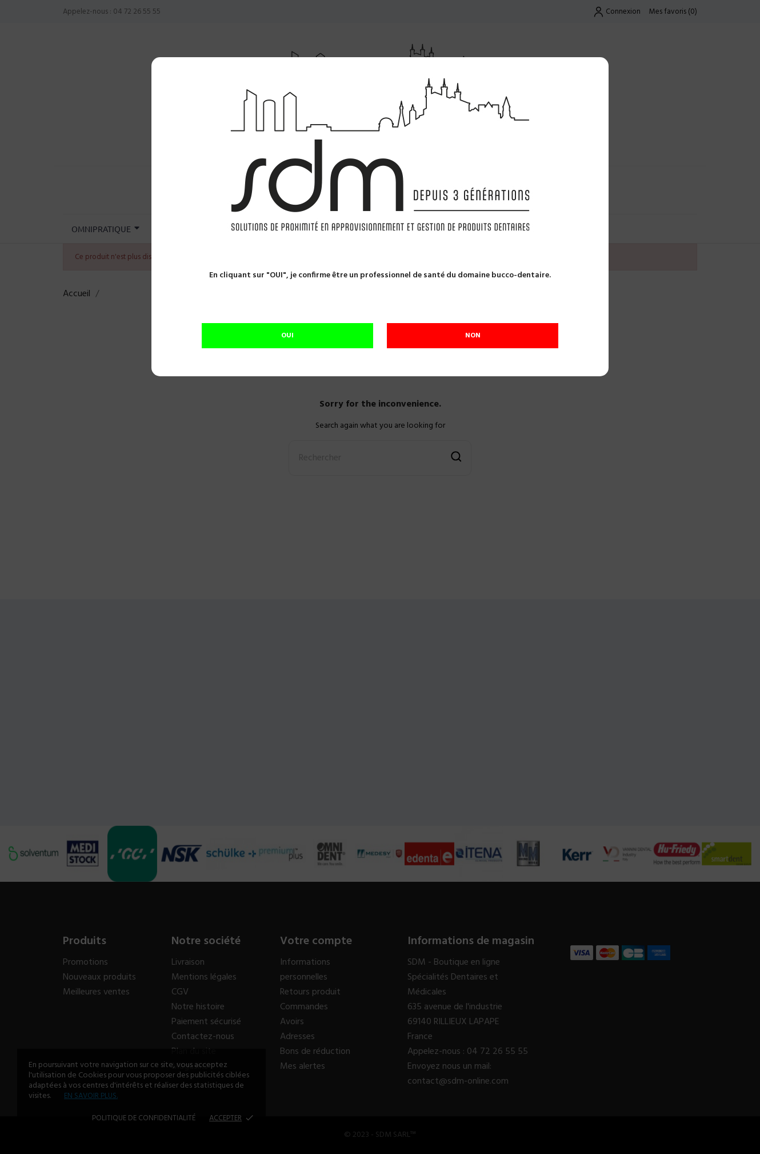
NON (473, 335)
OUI (287, 335)
